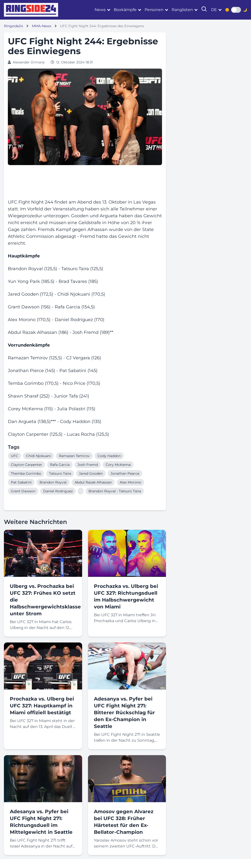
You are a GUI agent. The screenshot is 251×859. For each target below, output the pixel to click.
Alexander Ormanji (29, 62)
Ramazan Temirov (74, 456)
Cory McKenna (118, 464)
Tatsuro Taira (60, 473)
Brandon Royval (53, 482)
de (214, 9)
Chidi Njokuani (38, 456)
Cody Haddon (109, 456)
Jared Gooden (91, 473)
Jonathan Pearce (125, 473)
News (100, 9)
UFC (14, 456)
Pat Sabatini (21, 482)
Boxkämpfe (125, 9)
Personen (154, 9)
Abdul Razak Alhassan (93, 482)
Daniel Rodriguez (58, 491)
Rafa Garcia (60, 464)
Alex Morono (130, 482)
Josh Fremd (87, 464)
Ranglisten (182, 9)
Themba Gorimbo (26, 473)
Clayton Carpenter (26, 464)
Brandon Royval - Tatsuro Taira (114, 491)
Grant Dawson (23, 491)
